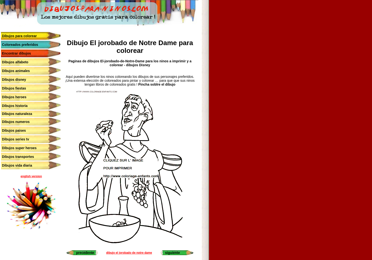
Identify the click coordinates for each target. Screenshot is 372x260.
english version (31, 176)
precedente (85, 253)
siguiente (172, 253)
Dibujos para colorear (19, 36)
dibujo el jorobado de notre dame (129, 252)
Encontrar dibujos (16, 53)
